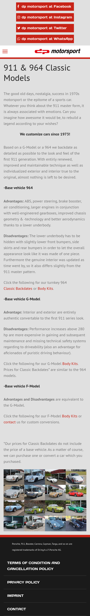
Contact (16, 609)
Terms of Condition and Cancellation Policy (33, 566)
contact (10, 422)
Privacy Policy (23, 582)
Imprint (15, 596)
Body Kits (45, 288)
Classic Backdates (18, 288)
